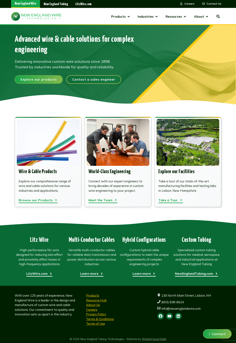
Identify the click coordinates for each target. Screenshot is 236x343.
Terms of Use (95, 324)
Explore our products (39, 79)
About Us (93, 305)
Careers (91, 310)
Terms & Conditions (100, 319)
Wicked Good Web (154, 339)
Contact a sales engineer (93, 79)
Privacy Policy (96, 314)
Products (92, 295)
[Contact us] (217, 334)
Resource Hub (96, 300)
